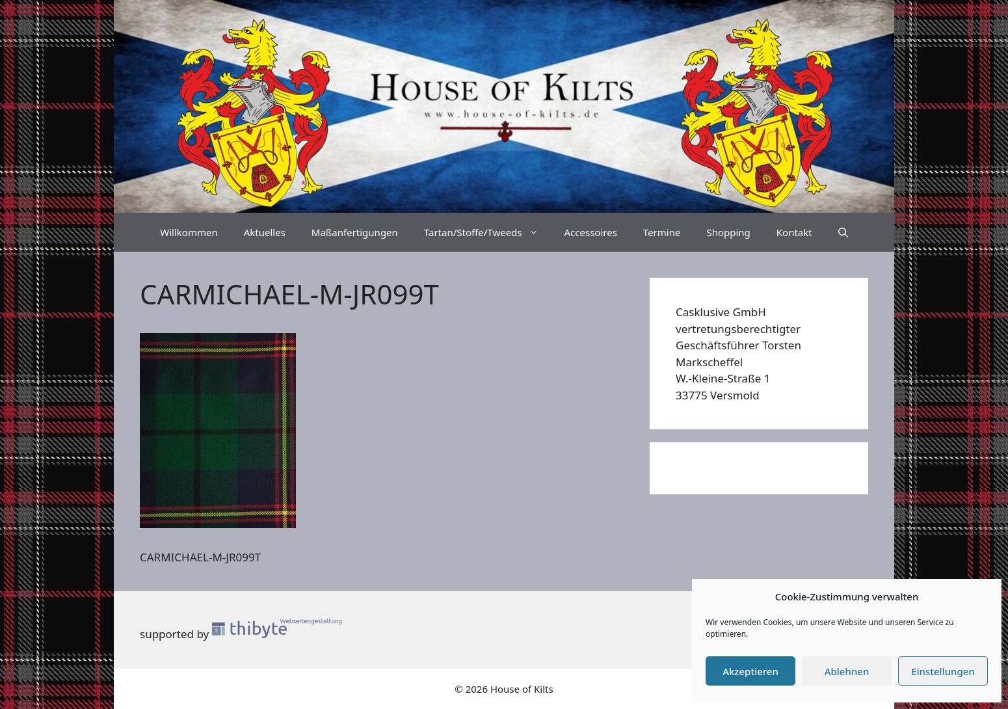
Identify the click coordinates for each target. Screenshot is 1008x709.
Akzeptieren (750, 671)
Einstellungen (943, 671)
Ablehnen (847, 671)
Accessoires (590, 232)
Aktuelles (264, 232)
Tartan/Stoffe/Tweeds (487, 232)
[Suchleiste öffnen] (843, 232)
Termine (662, 232)
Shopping (728, 232)
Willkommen (188, 232)
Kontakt (794, 232)
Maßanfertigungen (355, 232)
